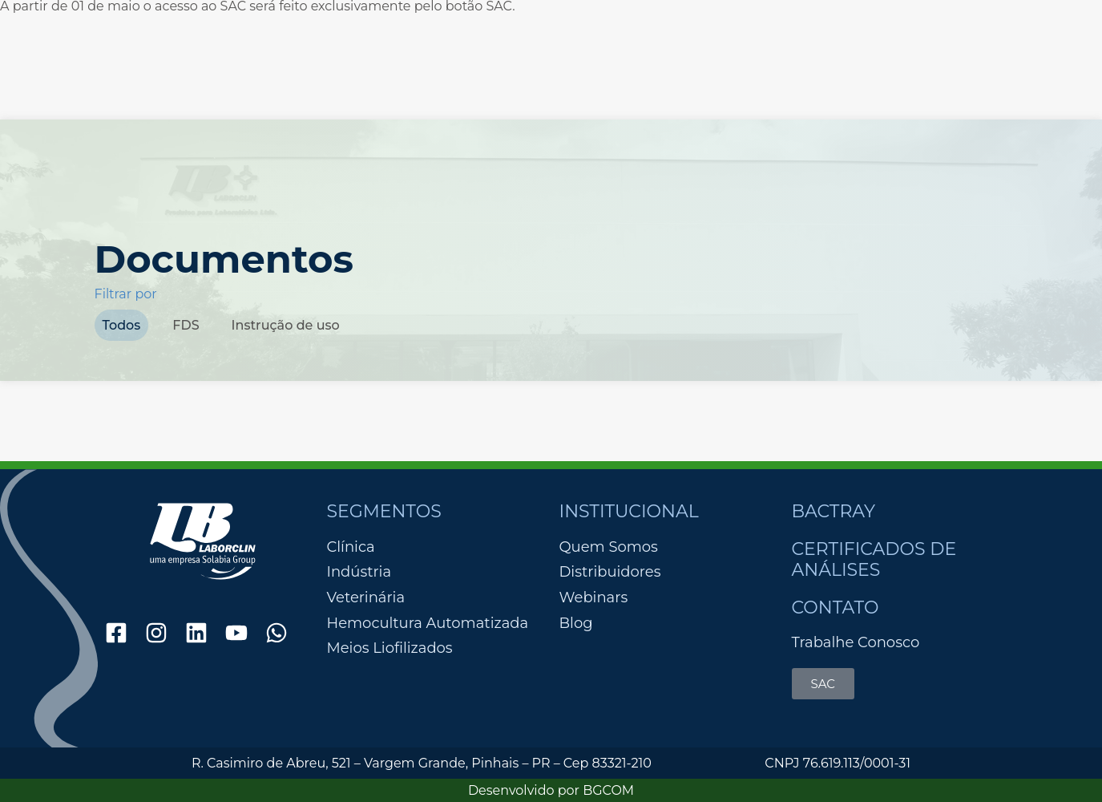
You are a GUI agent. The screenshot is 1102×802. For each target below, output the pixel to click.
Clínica (351, 547)
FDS (185, 325)
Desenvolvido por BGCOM (551, 790)
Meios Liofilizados (390, 648)
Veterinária (366, 597)
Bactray (834, 511)
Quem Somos (608, 547)
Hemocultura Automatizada (428, 623)
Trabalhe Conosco (856, 642)
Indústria (359, 572)
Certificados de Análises (874, 559)
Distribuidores (610, 572)
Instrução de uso (286, 325)
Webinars (593, 597)
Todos (122, 325)
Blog (576, 623)
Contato (835, 607)
